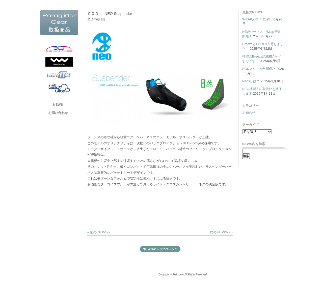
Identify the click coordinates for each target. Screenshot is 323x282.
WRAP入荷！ (252, 19)
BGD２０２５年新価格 (259, 69)
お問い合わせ (58, 113)
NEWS (58, 104)
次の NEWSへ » (221, 232)
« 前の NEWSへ (99, 232)
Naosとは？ (251, 81)
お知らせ (248, 113)
